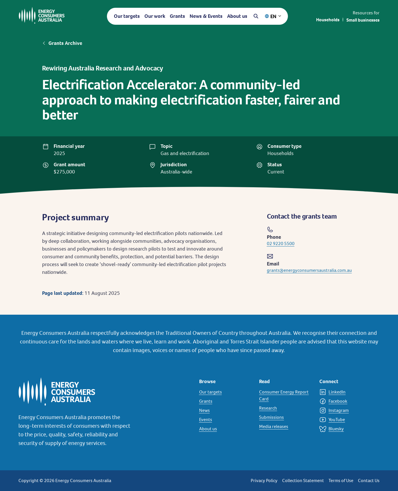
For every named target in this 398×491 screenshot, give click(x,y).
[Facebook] (346, 401)
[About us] (225, 428)
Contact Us (369, 480)
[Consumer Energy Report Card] (285, 395)
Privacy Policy (264, 480)
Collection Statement (303, 480)
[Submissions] (285, 417)
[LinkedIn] (346, 392)
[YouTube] (346, 419)
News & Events (206, 16)
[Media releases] (285, 426)
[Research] (285, 408)
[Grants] (225, 401)
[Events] (225, 419)
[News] (225, 410)
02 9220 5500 (281, 243)
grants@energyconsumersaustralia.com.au (309, 270)
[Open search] (256, 16)
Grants (177, 16)
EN (273, 16)
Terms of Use (341, 480)
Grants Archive (65, 43)
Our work (154, 16)
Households (327, 20)
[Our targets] (225, 392)
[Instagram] (346, 410)
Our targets (127, 16)
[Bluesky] (346, 428)
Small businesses (363, 20)
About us (237, 16)
